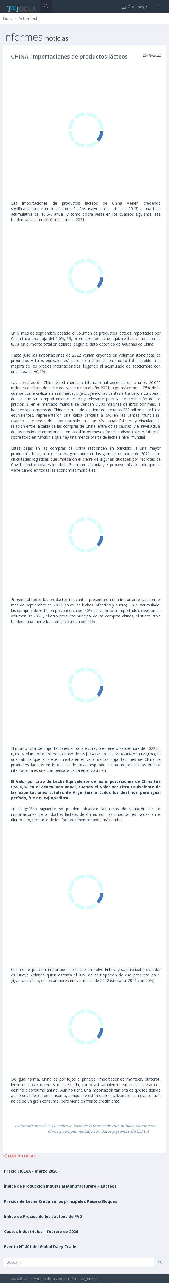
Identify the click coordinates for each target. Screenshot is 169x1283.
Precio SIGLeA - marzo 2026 (30, 1171)
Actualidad (28, 18)
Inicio (7, 18)
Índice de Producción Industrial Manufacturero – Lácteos (60, 1186)
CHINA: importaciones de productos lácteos (69, 56)
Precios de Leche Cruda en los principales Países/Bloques (60, 1201)
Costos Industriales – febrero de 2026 (41, 1231)
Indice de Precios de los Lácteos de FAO (43, 1216)
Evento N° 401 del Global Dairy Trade (40, 1246)
